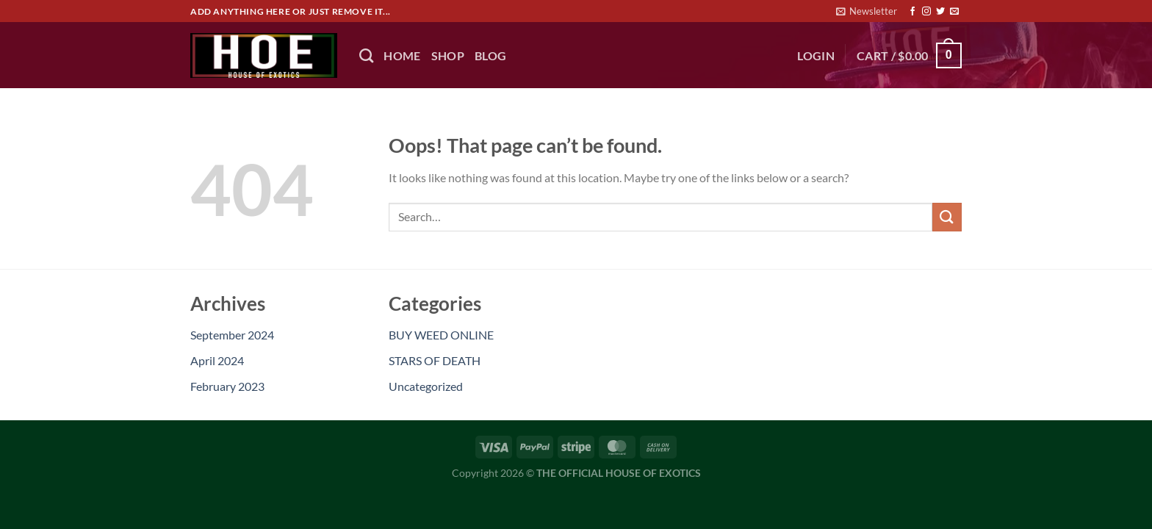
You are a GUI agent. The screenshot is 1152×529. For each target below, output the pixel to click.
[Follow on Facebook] (912, 12)
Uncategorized (426, 386)
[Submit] (947, 217)
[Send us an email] (954, 12)
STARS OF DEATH (434, 360)
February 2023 (227, 386)
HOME (402, 55)
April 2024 (217, 360)
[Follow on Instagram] (926, 12)
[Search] (366, 55)
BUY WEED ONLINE (441, 335)
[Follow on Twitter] (940, 12)
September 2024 (232, 335)
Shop (447, 55)
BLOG (490, 55)
